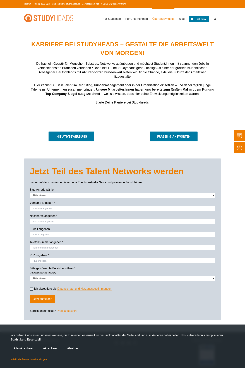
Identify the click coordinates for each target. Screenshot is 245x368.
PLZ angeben (39, 255)
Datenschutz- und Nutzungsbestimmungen (84, 288)
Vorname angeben (42, 203)
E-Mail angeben (41, 229)
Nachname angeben (43, 216)
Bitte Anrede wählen (42, 189)
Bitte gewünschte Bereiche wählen (122, 270)
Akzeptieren (50, 348)
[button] (215, 18)
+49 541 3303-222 (41, 4)
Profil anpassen (66, 310)
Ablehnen (73, 348)
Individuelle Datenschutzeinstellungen (29, 359)
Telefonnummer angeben (46, 242)
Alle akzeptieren (24, 348)
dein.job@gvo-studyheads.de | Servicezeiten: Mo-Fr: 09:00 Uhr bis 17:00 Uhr (89, 4)
